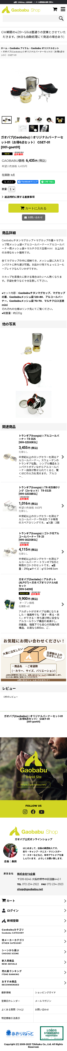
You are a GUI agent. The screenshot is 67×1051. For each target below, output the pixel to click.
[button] (63, 9)
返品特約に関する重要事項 (18, 197)
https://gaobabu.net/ (33, 791)
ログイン (13, 917)
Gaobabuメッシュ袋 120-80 (26, 297)
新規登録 (13, 928)
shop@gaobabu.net (30, 896)
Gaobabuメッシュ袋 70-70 (25, 301)
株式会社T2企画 (26, 881)
